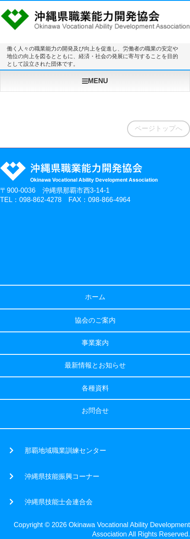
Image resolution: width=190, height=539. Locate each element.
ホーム (95, 296)
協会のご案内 (95, 320)
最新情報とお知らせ (95, 365)
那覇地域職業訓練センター (65, 450)
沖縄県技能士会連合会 (59, 501)
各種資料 (95, 388)
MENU (95, 80)
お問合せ (95, 410)
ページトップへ (158, 128)
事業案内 (95, 342)
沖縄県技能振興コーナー (62, 476)
